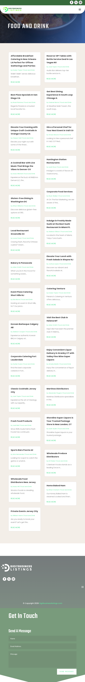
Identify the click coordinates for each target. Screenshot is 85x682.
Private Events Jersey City (24, 511)
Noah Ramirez (18, 102)
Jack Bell (16, 425)
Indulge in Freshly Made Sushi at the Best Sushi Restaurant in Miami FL (59, 224)
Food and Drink (29, 70)
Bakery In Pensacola (21, 262)
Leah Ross (52, 167)
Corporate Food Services (60, 191)
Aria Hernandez (18, 454)
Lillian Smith (17, 267)
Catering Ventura (56, 288)
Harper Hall (17, 138)
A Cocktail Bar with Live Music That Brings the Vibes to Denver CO (23, 166)
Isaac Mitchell (18, 174)
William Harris (18, 515)
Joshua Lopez (54, 264)
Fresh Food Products (21, 421)
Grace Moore (54, 135)
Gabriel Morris (54, 102)
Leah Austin (53, 429)
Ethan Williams (18, 206)
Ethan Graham (54, 490)
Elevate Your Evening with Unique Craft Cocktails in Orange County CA (24, 130)
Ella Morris (16, 299)
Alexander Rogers (55, 393)
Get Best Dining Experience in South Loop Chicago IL (60, 94)
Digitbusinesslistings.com (50, 609)
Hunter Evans (17, 364)
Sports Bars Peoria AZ (22, 450)
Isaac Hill (16, 486)
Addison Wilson (54, 232)
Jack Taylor (17, 396)
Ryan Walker (53, 196)
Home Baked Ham (56, 485)
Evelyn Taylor (17, 70)
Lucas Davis (17, 238)
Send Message (67, 677)
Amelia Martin (54, 364)
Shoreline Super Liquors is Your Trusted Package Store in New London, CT (60, 421)
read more (15, 82)
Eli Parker (52, 461)
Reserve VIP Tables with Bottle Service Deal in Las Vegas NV (60, 59)
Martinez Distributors (58, 388)
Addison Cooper (19, 332)
